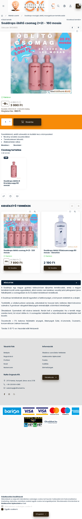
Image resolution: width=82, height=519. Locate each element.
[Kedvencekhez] (77, 31)
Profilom (7, 360)
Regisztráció (8, 356)
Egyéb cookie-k (11, 509)
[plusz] (10, 120)
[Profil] (70, 6)
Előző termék (7, 20)
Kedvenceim (8, 367)
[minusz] (10, 124)
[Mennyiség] (5, 122)
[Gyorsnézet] (34, 211)
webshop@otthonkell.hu (15, 388)
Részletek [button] (8, 283)
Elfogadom (40, 514)
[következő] (78, 205)
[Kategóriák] (3, 6)
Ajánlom (17, 196)
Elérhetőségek (47, 367)
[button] (41, 63)
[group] (41, 242)
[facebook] (72, 27)
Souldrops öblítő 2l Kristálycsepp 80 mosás (12, 183)
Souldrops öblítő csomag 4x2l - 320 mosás (19, 251)
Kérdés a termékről (10, 196)
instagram (9, 394)
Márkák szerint (14, 16)
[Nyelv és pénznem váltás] (64, 6)
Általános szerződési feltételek (54, 353)
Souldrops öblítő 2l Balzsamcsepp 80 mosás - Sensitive (60, 251)
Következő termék (73, 20)
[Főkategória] (2, 16)
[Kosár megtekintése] (78, 6)
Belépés (7, 353)
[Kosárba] (27, 122)
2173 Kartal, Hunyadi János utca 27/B (20, 381)
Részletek (17, 145)
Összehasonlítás (3, 196)
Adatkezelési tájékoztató (51, 356)
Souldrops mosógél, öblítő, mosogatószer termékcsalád (45, 16)
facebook (4, 394)
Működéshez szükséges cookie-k (18, 506)
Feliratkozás (49, 377)
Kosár (6, 364)
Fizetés (45, 360)
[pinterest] (78, 27)
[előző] (72, 205)
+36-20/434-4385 (52, 6)
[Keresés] (58, 6)
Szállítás (45, 364)
